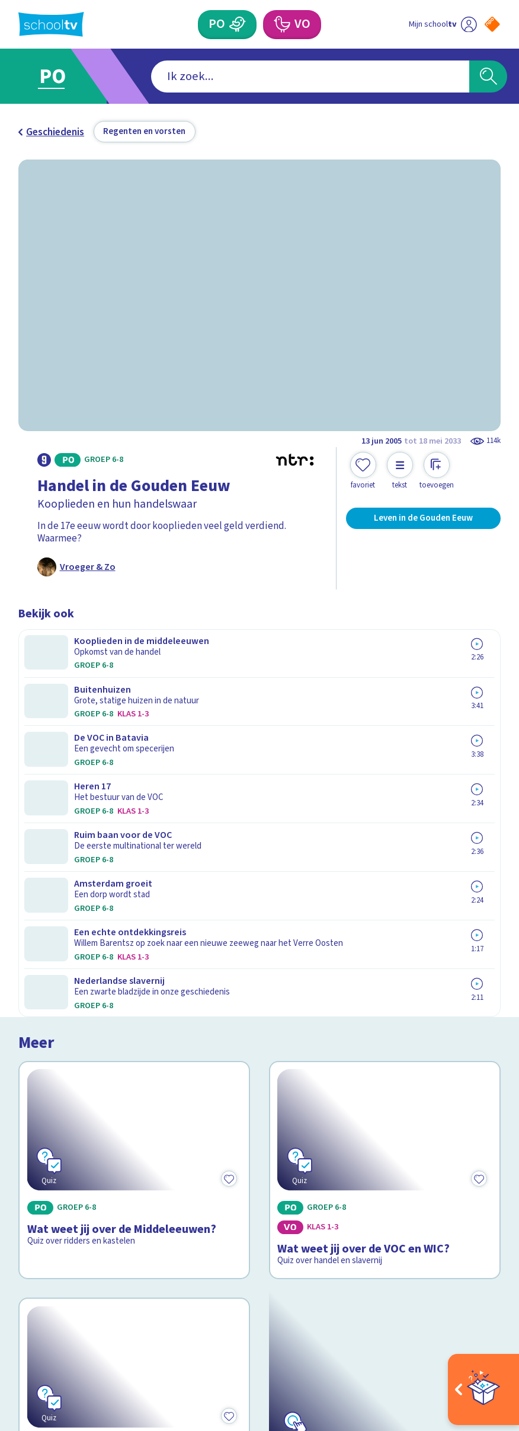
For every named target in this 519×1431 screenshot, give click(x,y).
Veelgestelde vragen (73, 1125)
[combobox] (240, 76)
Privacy (37, 1160)
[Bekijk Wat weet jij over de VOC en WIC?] (385, 725)
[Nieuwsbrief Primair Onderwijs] (380, 1169)
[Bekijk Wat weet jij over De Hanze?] (134, 899)
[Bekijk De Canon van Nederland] (385, 899)
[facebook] (24, 1314)
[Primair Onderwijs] (238, 24)
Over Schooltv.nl (62, 1143)
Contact (40, 1108)
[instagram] (50, 1314)
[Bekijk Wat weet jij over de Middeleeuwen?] (134, 725)
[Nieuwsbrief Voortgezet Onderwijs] (380, 1210)
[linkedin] (76, 1314)
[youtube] (102, 1314)
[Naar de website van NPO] (492, 24)
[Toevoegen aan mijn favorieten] (363, 471)
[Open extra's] (483, 1389)
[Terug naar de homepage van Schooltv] (51, 24)
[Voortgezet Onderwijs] (281, 24)
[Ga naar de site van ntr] (483, 1347)
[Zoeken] (488, 76)
